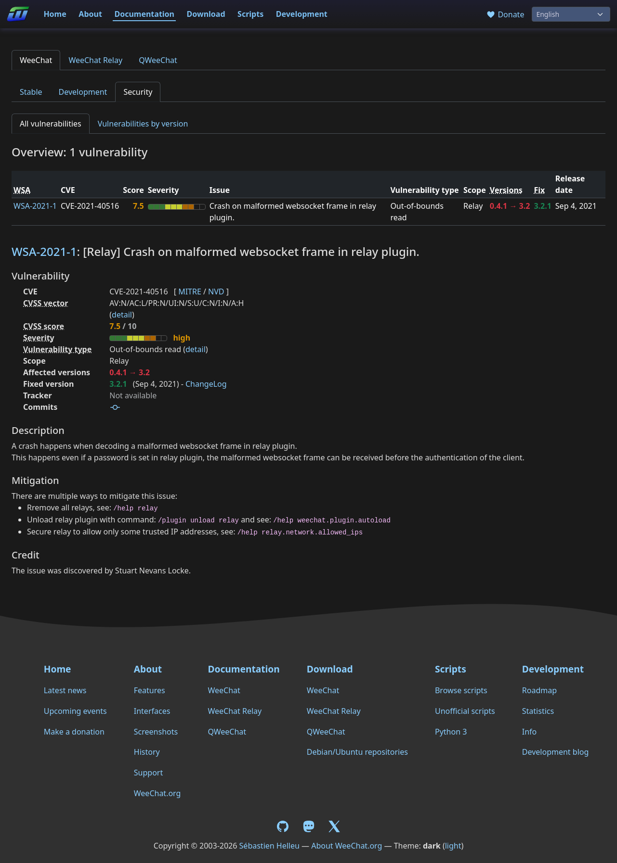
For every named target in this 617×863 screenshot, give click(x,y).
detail (122, 314)
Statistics (538, 711)
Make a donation (74, 731)
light (453, 845)
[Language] (571, 14)
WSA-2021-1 (35, 206)
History (147, 752)
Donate (505, 14)
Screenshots (156, 731)
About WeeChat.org (346, 845)
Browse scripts (461, 690)
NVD (216, 291)
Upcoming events (75, 711)
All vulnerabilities (50, 123)
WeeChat (36, 60)
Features (149, 690)
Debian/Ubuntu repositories (357, 752)
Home (54, 14)
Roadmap (539, 690)
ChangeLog (206, 384)
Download (206, 14)
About (90, 14)
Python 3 (451, 731)
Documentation (144, 14)
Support (148, 772)
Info (529, 731)
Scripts (250, 14)
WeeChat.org (157, 793)
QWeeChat (158, 60)
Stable (31, 92)
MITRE (189, 291)
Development (302, 14)
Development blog (555, 752)
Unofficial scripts (465, 711)
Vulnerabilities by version (143, 123)
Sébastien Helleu (269, 845)
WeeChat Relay (95, 60)
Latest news (65, 690)
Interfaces (152, 711)
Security (137, 92)
